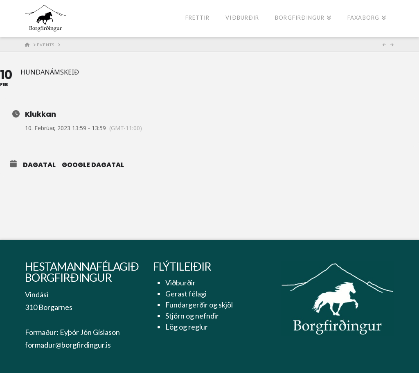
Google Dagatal (93, 165)
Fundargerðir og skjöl (199, 304)
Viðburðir (180, 282)
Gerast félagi (186, 293)
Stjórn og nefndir (192, 315)
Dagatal (39, 165)
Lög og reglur (186, 326)
